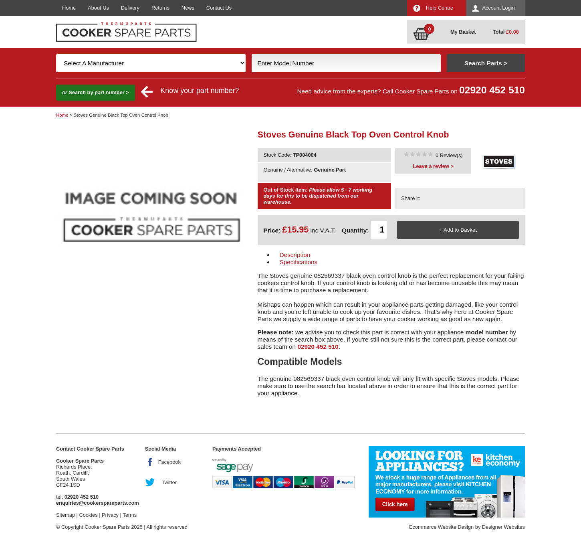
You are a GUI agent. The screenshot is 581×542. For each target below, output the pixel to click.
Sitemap (65, 515)
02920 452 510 (492, 90)
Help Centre (439, 8)
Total (506, 32)
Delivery (130, 8)
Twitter (169, 482)
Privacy (110, 515)
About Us (98, 8)
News (188, 8)
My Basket (463, 32)
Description (295, 254)
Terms (130, 515)
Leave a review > (433, 166)
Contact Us (219, 8)
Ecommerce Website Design (441, 527)
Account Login (498, 8)
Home (69, 8)
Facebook (169, 462)
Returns (160, 8)
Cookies (88, 515)
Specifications (299, 262)
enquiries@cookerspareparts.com (97, 503)
